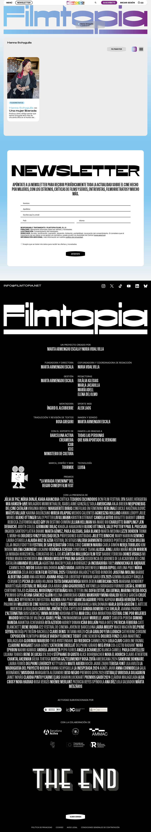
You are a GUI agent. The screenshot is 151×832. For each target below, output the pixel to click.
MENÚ (9, 4)
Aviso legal (72, 827)
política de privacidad (74, 237)
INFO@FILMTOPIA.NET (22, 285)
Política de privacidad (41, 827)
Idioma (81, 220)
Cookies (59, 827)
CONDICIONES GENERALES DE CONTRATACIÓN (100, 827)
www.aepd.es (99, 235)
